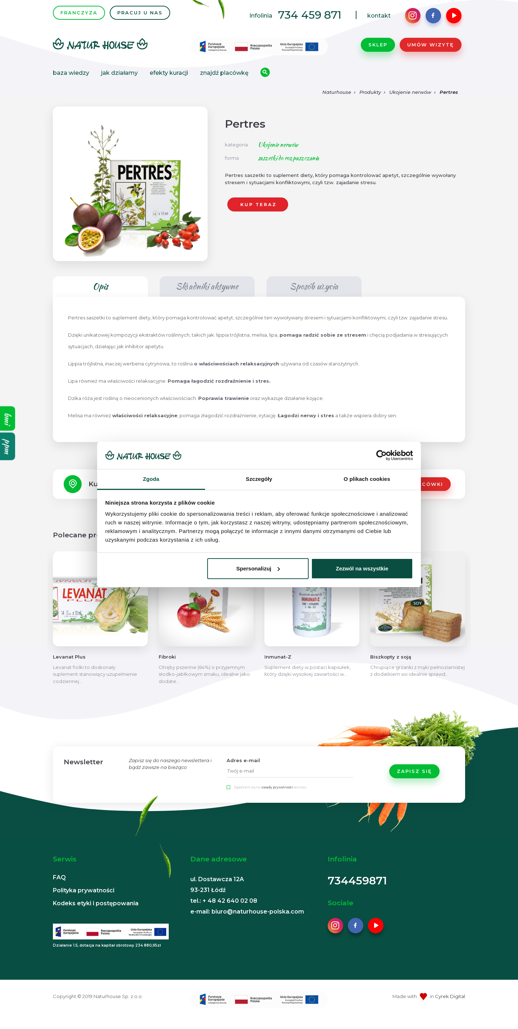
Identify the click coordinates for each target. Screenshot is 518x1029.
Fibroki (167, 667)
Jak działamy (119, 77)
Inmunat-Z (277, 667)
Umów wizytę (430, 50)
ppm (8, 446)
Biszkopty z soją (390, 667)
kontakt (379, 20)
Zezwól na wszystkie (362, 568)
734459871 (357, 890)
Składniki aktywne (207, 296)
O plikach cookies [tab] (367, 479)
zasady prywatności (277, 797)
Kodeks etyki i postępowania (95, 913)
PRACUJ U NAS (140, 18)
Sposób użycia (314, 296)
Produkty (370, 102)
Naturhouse (336, 102)
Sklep (377, 50)
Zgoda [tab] (151, 479)
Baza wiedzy (71, 77)
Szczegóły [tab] (259, 479)
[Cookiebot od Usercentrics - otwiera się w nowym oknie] (381, 455)
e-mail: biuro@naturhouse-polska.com (247, 921)
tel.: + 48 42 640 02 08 (223, 910)
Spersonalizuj (258, 568)
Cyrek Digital (450, 1006)
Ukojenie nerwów (410, 102)
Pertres (449, 102)
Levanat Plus (69, 667)
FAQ (59, 887)
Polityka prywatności (83, 900)
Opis (100, 296)
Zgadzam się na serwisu (270, 797)
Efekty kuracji (169, 77)
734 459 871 (309, 20)
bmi (8, 419)
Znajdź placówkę (224, 77)
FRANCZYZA (78, 18)
